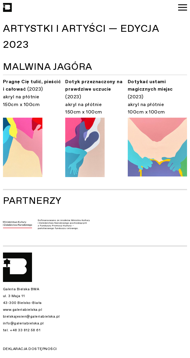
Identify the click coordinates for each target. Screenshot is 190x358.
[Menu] (182, 7)
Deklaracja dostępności (30, 349)
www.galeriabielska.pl (22, 309)
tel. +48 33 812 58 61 (21, 330)
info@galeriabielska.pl (23, 323)
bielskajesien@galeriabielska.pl (31, 316)
